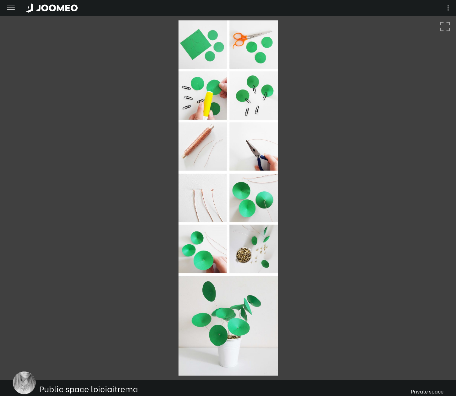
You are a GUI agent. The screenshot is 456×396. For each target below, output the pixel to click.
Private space (427, 391)
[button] (16, 363)
